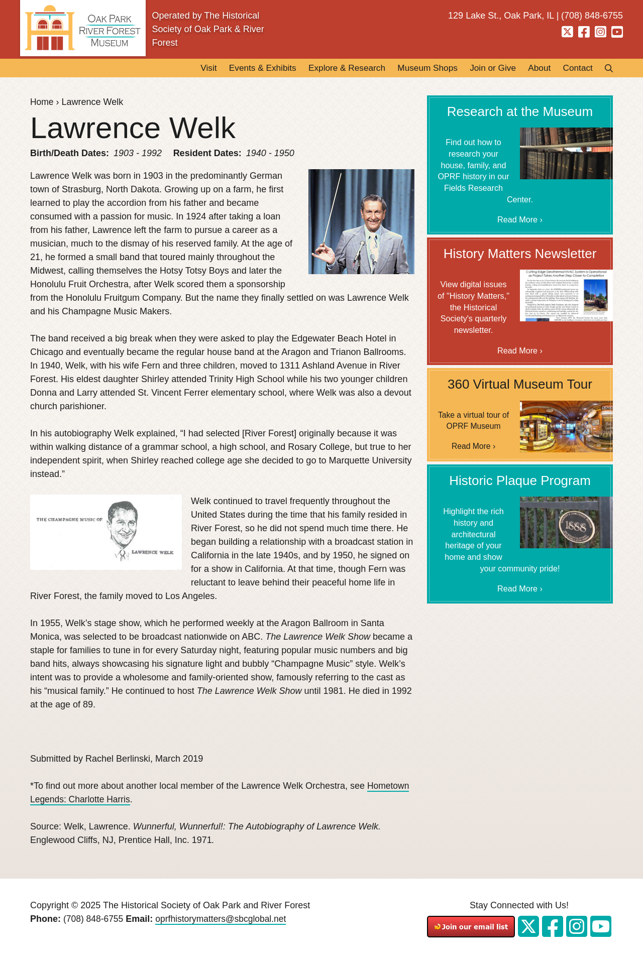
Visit (185, 68)
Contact (576, 68)
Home (42, 102)
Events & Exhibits (242, 68)
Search (606, 68)
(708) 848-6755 (94, 919)
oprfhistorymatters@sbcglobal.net (224, 919)
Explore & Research (331, 68)
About (535, 68)
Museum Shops (416, 68)
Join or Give (486, 68)
